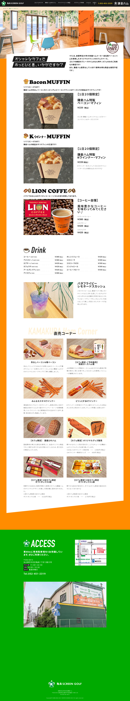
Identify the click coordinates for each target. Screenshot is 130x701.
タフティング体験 (79, 2)
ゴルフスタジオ (39, 2)
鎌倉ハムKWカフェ (51, 2)
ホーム (5, 8)
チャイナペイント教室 (65, 2)
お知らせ (95, 3)
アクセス (88, 2)
